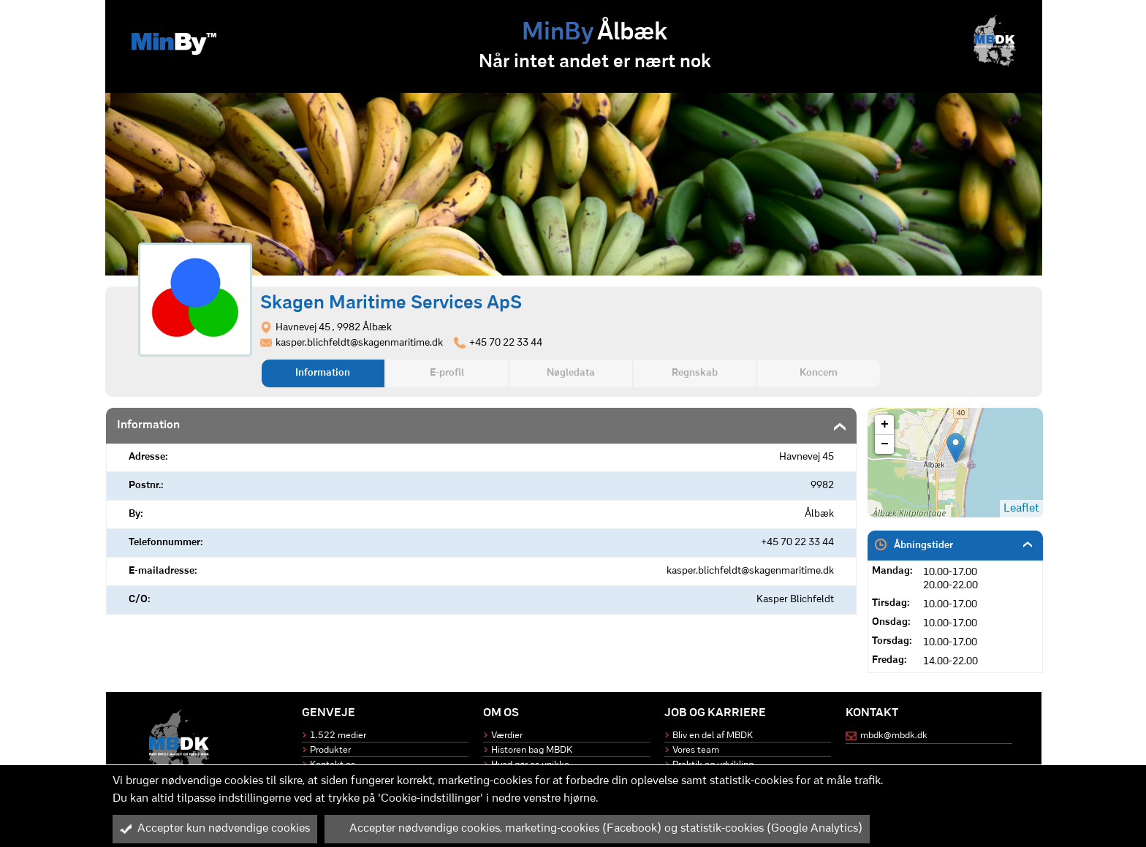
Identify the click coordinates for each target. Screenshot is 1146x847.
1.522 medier (338, 735)
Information (322, 373)
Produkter (330, 750)
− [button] (885, 444)
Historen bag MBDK (531, 750)
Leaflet (1021, 508)
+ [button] (885, 424)
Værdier (507, 735)
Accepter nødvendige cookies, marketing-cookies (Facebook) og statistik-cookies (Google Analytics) (597, 829)
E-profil (447, 373)
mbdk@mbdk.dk (893, 735)
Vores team (695, 750)
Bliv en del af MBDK (712, 735)
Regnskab (695, 373)
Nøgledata (571, 373)
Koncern (819, 373)
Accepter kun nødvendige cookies (215, 829)
